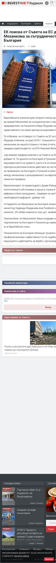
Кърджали (8, 549)
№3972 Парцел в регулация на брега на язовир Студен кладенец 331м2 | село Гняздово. (30, 534)
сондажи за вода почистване (26, 511)
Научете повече (21, 555)
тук (5, 301)
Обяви (49, 549)
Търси (51, 529)
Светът (10, 112)
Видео (37, 549)
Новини (48, 23)
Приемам (49, 559)
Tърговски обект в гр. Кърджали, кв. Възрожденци (29, 493)
